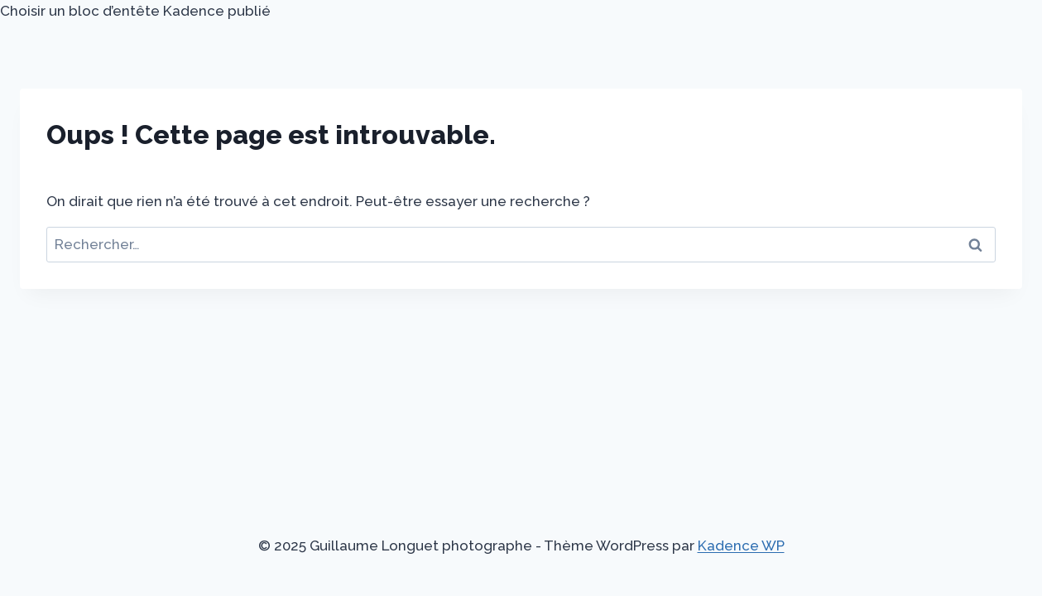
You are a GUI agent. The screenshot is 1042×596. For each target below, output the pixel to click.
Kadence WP (741, 545)
